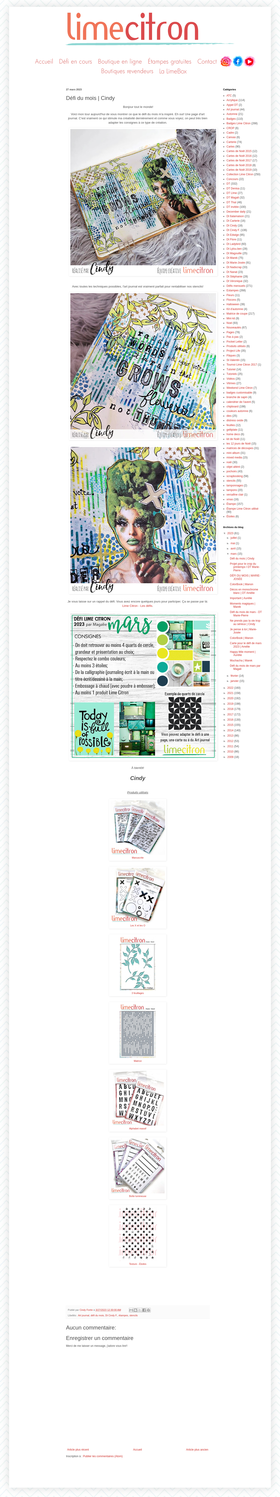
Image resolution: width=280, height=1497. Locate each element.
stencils (134, 1315)
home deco (233, 434)
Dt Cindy (232, 225)
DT (228, 183)
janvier (235, 681)
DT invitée (233, 206)
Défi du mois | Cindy (242, 558)
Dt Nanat (232, 272)
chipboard (233, 406)
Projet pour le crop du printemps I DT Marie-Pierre (245, 567)
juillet (234, 537)
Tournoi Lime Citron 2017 (242, 364)
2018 (230, 709)
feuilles (231, 425)
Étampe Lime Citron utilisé (242, 508)
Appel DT (232, 105)
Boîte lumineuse (137, 1196)
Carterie (231, 142)
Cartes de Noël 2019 (239, 169)
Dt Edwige (233, 234)
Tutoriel (231, 369)
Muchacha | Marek (241, 660)
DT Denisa (233, 188)
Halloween (233, 304)
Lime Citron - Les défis (137, 605)
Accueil (137, 1449)
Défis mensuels (236, 285)
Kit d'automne (235, 309)
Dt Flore (231, 239)
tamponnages (235, 485)
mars (234, 553)
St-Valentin (233, 360)
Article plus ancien (197, 1449)
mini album (233, 453)
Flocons (231, 299)
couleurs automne (237, 411)
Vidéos (231, 378)
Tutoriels (232, 374)
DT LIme (232, 193)
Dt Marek (232, 257)
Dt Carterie (233, 220)
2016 (230, 719)
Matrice (138, 1061)
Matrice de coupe (237, 313)
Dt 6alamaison (235, 216)
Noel (229, 323)
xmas (230, 499)
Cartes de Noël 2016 (239, 156)
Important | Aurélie (241, 598)
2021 (230, 693)
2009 (230, 757)
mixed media (234, 457)
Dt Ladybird (233, 244)
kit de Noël (233, 439)
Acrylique (232, 100)
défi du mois (97, 1315)
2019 (230, 703)
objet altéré (233, 466)
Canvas (231, 137)
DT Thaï (231, 202)
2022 (230, 687)
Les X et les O (137, 925)
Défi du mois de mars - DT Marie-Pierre (246, 613)
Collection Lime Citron (240, 174)
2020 (230, 698)
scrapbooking (235, 476)
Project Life (233, 350)
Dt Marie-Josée (236, 262)
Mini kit (231, 318)
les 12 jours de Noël (239, 443)
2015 (230, 725)
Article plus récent (78, 1449)
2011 (230, 746)
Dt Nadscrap (234, 267)
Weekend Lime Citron (240, 387)
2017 (230, 714)
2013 (230, 735)
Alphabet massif (137, 1128)
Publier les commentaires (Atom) (103, 1456)
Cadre (230, 132)
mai (233, 543)
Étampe (231, 504)
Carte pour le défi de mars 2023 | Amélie (246, 645)
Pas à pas (233, 336)
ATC (229, 95)
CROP (230, 128)
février (235, 675)
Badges (231, 118)
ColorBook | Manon (241, 584)
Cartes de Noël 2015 (239, 151)
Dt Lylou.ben (234, 248)
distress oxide (235, 420)
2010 (230, 751)
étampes (123, 1315)
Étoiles (231, 516)
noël (229, 462)
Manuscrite (138, 857)
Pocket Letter (235, 341)
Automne (232, 114)
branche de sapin (237, 397)
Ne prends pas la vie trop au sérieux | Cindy (245, 622)
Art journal (83, 1315)
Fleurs (230, 295)
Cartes (230, 146)
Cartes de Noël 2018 (239, 165)
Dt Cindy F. (111, 1315)
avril (233, 548)
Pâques (231, 355)
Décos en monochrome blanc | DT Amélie (244, 591)
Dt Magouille (234, 253)
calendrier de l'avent (239, 402)
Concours (232, 179)
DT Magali (233, 197)
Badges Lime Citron (238, 123)
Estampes (233, 290)
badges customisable (239, 392)
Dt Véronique (234, 281)
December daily (236, 211)
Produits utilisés (236, 346)
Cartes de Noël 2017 (239, 160)
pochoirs (232, 471)
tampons (232, 490)
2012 (230, 741)
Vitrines (231, 383)
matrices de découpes (240, 448)
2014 (230, 730)
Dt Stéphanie (234, 276)
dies (229, 415)
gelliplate (232, 429)
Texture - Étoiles (137, 1264)
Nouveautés (234, 327)
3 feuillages (138, 993)
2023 (230, 533)
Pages (230, 332)
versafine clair (235, 494)
